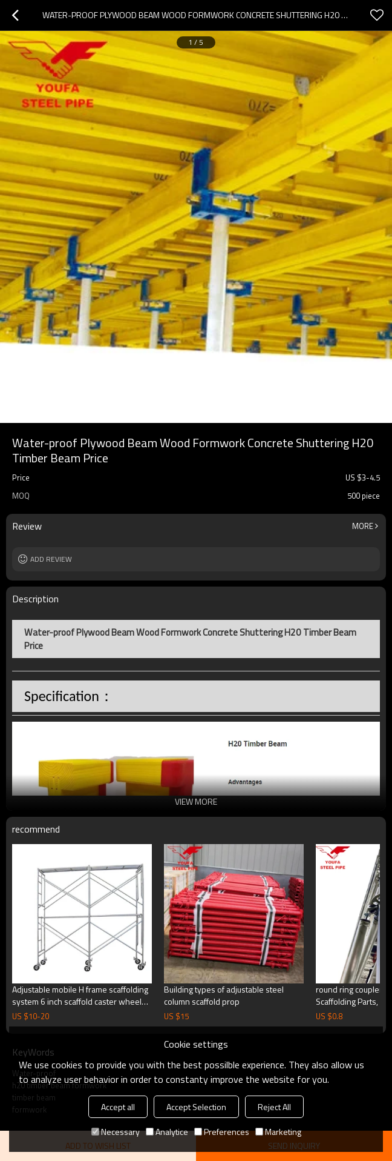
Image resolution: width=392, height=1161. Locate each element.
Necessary (115, 1131)
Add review (51, 559)
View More (196, 801)
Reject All (274, 1106)
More (362, 526)
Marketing (278, 1131)
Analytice (167, 1131)
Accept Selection (196, 1106)
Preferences (221, 1131)
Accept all (118, 1106)
